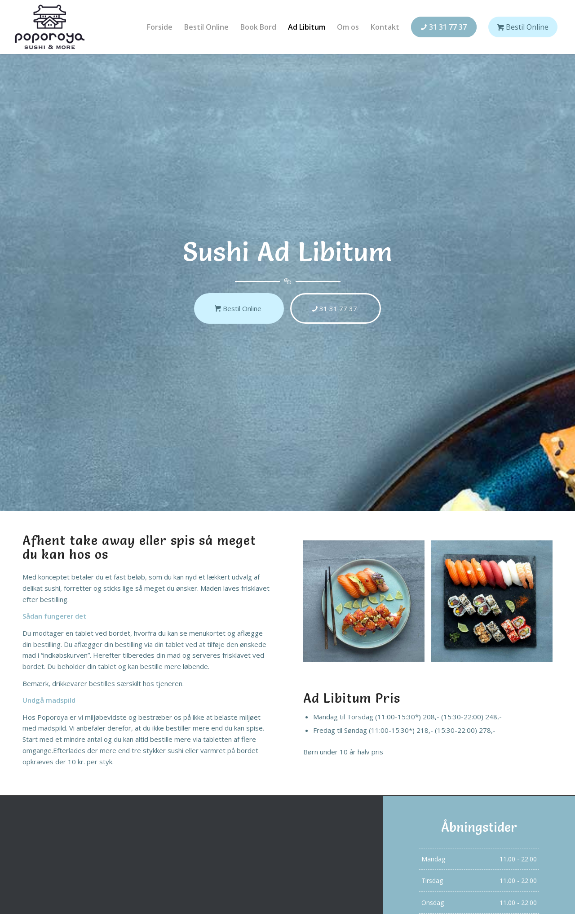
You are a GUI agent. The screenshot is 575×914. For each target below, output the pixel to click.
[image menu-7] (495, 604)
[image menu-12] (367, 604)
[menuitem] (159, 27)
